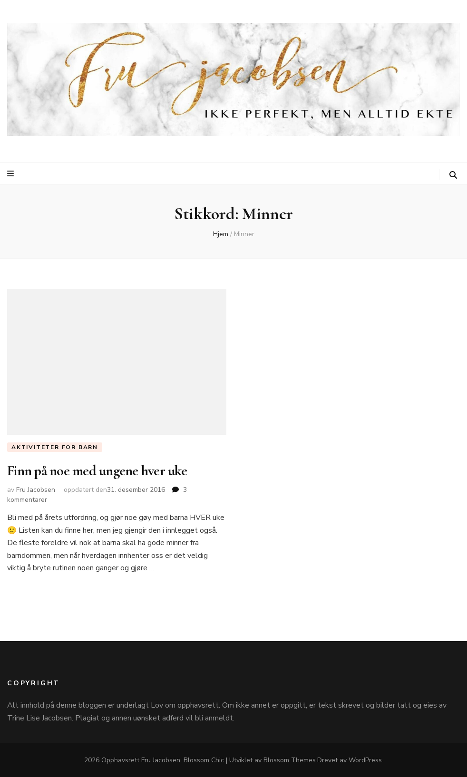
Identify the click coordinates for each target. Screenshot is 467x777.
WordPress (365, 760)
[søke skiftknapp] (453, 175)
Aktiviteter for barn (54, 447)
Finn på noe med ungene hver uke (97, 471)
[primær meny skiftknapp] (11, 174)
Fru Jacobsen (35, 489)
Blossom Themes (289, 760)
